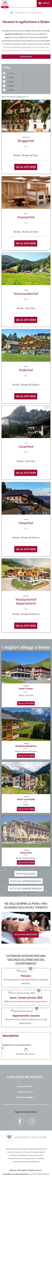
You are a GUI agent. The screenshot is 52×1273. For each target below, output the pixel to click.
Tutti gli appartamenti (26, 881)
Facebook (20, 1214)
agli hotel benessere (25, 934)
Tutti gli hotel (26, 873)
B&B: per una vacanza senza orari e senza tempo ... (26, 1044)
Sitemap (13, 1265)
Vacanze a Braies (26, 1180)
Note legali (21, 1265)
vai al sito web (26, 166)
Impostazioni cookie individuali (15, 1268)
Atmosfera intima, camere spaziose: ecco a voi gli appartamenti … (26, 1095)
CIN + (26, 146)
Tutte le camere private (25, 888)
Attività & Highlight (26, 1191)
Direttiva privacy (34, 1265)
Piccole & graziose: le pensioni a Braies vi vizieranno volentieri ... (26, 992)
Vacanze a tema (25, 1186)
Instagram (32, 1214)
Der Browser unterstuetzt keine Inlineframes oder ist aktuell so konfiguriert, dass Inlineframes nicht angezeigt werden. (26, 1152)
